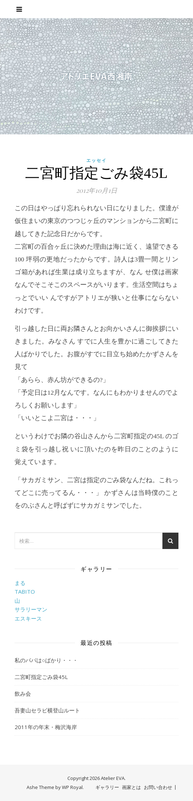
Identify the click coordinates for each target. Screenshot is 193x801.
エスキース (28, 618)
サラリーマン (31, 609)
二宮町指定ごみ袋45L (41, 676)
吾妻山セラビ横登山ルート (47, 710)
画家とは (131, 787)
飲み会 (23, 693)
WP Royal (72, 787)
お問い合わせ (158, 787)
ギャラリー (107, 787)
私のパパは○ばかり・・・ (46, 660)
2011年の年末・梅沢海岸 (46, 727)
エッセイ (96, 160)
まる (20, 582)
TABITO (25, 591)
